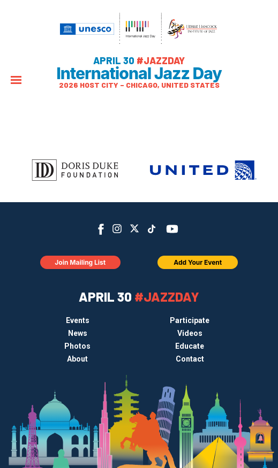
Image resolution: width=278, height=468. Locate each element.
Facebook (101, 229)
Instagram (117, 229)
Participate (189, 320)
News (77, 333)
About (77, 359)
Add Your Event (198, 262)
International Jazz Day (139, 73)
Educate (189, 346)
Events (77, 320)
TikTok (151, 229)
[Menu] (16, 81)
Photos (77, 346)
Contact (190, 359)
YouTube (171, 229)
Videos (189, 333)
